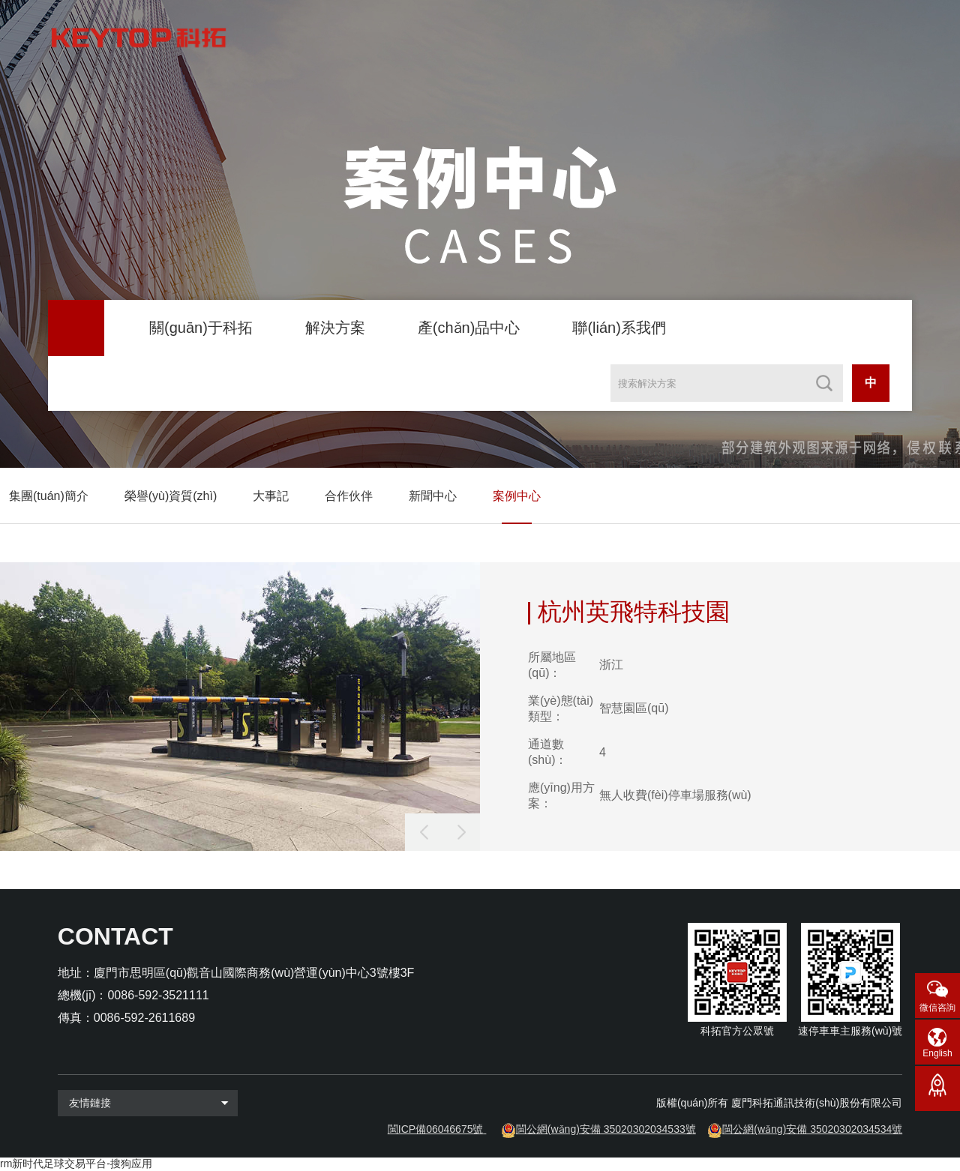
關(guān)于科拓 (201, 327)
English (937, 1053)
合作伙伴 (349, 496)
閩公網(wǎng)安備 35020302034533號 (606, 1129)
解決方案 (335, 327)
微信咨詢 (938, 1007)
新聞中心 (433, 496)
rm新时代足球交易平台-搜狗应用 (76, 1164)
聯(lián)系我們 (618, 327)
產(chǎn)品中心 (469, 327)
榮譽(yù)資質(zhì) (171, 496)
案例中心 (517, 496)
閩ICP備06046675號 (436, 1129)
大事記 (271, 496)
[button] (461, 832)
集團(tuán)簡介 (48, 496)
